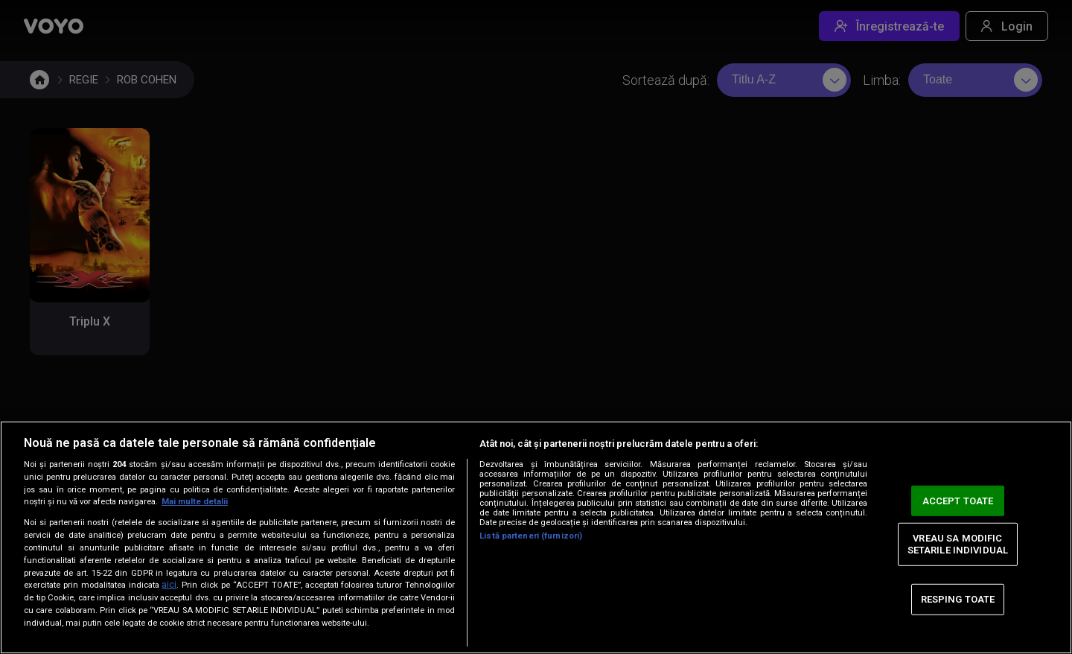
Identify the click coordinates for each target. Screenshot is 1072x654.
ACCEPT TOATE (958, 500)
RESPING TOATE (958, 599)
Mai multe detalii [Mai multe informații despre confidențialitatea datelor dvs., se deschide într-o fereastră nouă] (195, 502)
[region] (536, 537)
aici (169, 585)
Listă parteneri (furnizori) (530, 536)
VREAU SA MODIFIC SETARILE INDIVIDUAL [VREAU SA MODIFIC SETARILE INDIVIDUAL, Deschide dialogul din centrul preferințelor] (957, 544)
